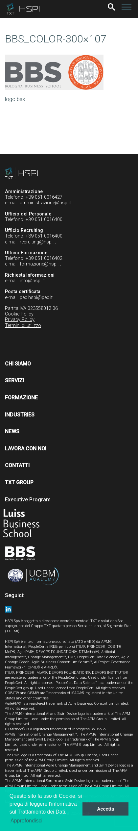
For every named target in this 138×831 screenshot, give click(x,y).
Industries (19, 415)
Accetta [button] (105, 809)
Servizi (14, 380)
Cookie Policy (19, 314)
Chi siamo (18, 364)
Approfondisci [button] (26, 820)
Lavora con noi (25, 448)
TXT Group (19, 482)
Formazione (21, 397)
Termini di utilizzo (23, 325)
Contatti (17, 465)
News (12, 431)
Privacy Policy (19, 319)
